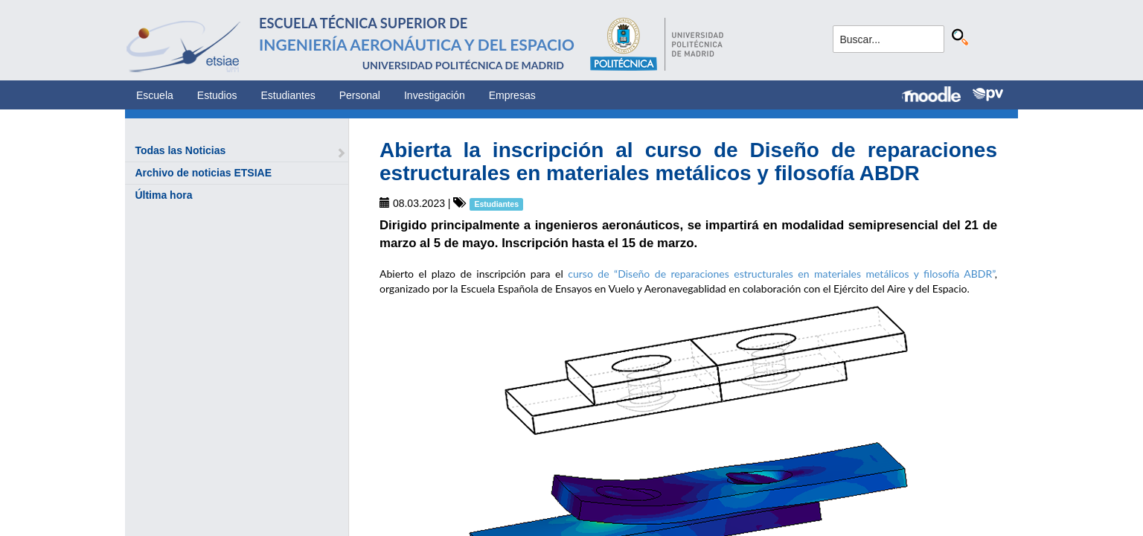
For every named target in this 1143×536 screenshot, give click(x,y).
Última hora (163, 195)
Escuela (154, 95)
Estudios (217, 95)
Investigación (434, 95)
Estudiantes (288, 95)
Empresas (512, 95)
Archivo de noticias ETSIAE (203, 173)
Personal (359, 95)
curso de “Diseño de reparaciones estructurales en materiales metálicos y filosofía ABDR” (781, 273)
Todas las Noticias (180, 150)
